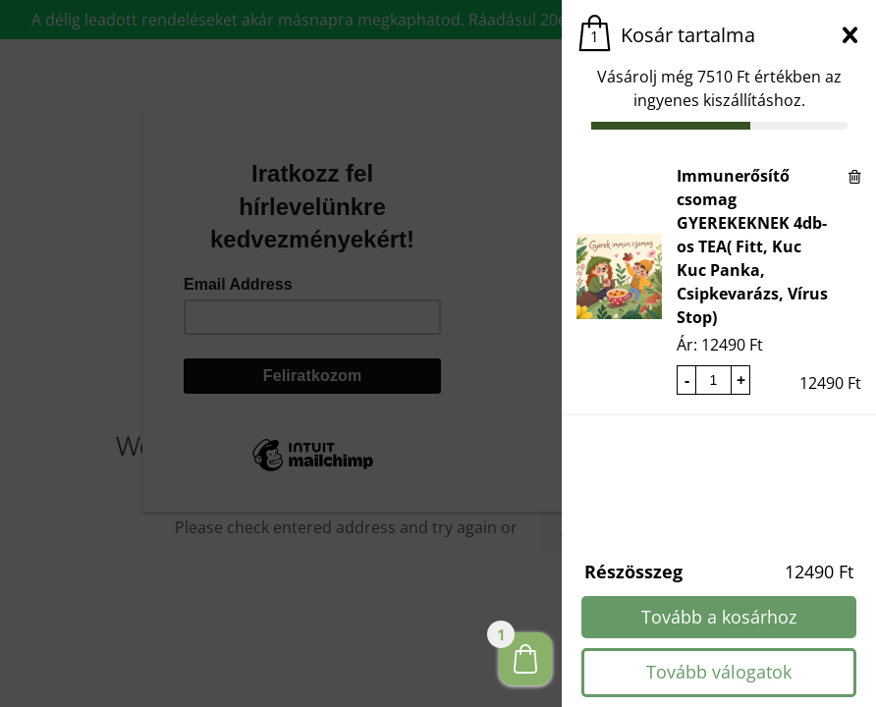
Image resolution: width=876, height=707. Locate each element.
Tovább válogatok (719, 671)
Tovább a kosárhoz (718, 616)
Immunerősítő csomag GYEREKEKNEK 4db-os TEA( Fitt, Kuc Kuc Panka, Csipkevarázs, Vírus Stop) (752, 246)
